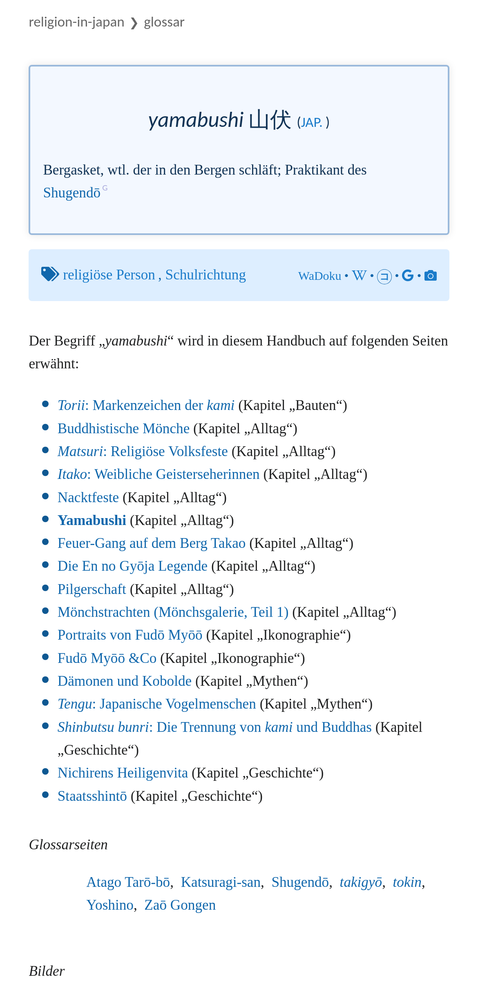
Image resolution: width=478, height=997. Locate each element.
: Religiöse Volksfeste (143, 451)
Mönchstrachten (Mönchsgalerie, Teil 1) (173, 612)
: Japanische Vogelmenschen (157, 704)
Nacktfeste (88, 497)
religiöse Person (109, 275)
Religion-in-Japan (76, 21)
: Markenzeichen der (146, 405)
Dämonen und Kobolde (125, 681)
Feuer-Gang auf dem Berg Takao (152, 543)
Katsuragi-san (221, 882)
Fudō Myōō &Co (107, 658)
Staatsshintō (92, 796)
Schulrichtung (205, 275)
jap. (312, 122)
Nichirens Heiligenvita (123, 773)
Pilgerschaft (92, 589)
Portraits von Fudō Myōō (130, 635)
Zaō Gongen (180, 905)
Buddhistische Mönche (124, 428)
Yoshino (110, 905)
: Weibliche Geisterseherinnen (159, 474)
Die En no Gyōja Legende (133, 566)
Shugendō (72, 193)
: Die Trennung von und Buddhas (215, 727)
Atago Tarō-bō (128, 882)
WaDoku (320, 275)
